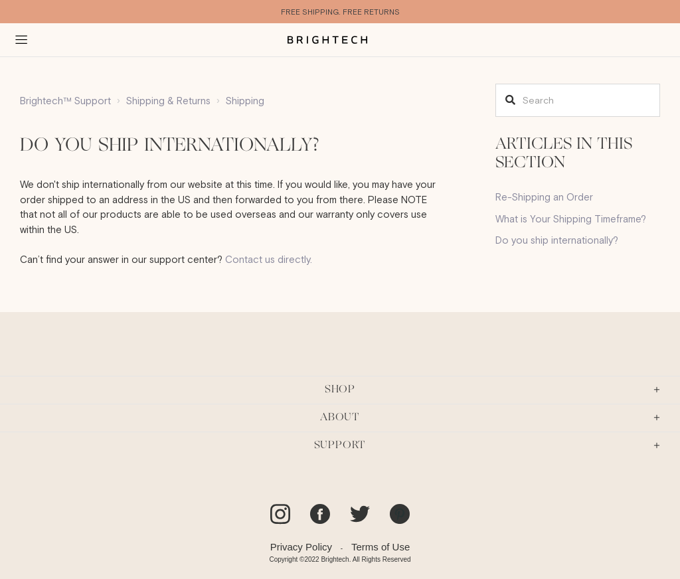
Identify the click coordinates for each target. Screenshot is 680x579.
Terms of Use (380, 546)
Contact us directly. (268, 259)
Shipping (245, 100)
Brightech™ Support (65, 100)
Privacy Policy (301, 546)
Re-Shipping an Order (544, 197)
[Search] (577, 100)
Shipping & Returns (168, 100)
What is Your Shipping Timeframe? (570, 218)
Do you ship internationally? (556, 240)
